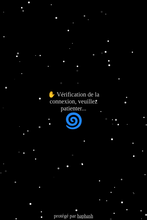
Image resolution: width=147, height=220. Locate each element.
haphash (85, 215)
